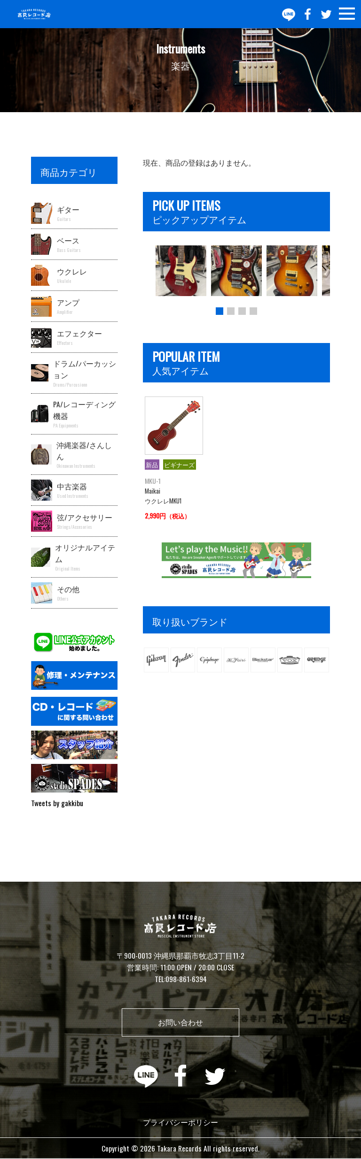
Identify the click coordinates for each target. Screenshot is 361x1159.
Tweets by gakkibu (57, 802)
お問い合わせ (180, 1022)
